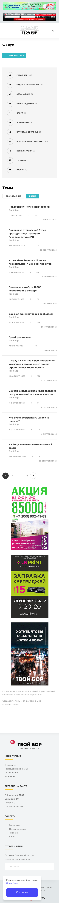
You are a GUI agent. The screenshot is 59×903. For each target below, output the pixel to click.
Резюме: (10, 803)
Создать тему (14, 55)
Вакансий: (12, 799)
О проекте (10, 765)
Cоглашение (11, 773)
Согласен (22, 892)
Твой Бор (14, 210)
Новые (32, 196)
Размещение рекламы (16, 769)
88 (36, 215)
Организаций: (15, 807)
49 (38, 272)
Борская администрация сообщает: (31, 314)
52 (39, 430)
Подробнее (12, 883)
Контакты (10, 777)
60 (40, 456)
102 (38, 376)
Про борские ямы (20, 338)
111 (38, 299)
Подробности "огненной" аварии (29, 207)
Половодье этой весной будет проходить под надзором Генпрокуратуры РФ (27, 233)
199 (38, 322)
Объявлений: (14, 795)
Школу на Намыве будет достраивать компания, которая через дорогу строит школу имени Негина (32, 364)
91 (38, 403)
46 (36, 346)
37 (39, 246)
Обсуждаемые (13, 196)
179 (26, 476)
